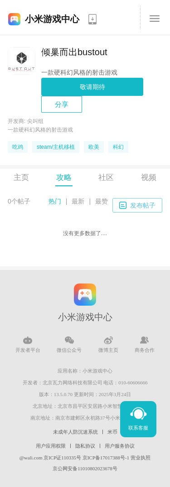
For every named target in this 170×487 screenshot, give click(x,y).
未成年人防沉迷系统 (75, 432)
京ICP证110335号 (62, 457)
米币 (112, 432)
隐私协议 (85, 446)
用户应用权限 (51, 446)
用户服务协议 (120, 446)
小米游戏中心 (52, 19)
